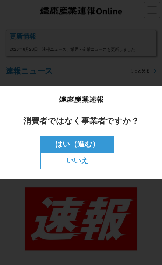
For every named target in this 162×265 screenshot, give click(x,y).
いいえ (77, 160)
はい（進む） (77, 144)
